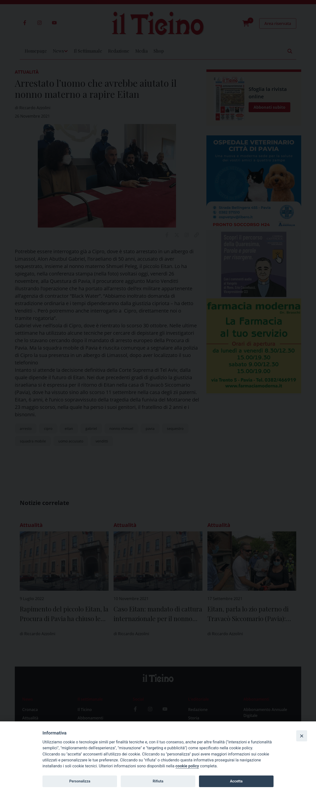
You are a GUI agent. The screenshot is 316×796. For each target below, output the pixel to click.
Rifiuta (158, 781)
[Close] (301, 735)
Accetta (236, 781)
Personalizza (79, 781)
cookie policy (187, 766)
